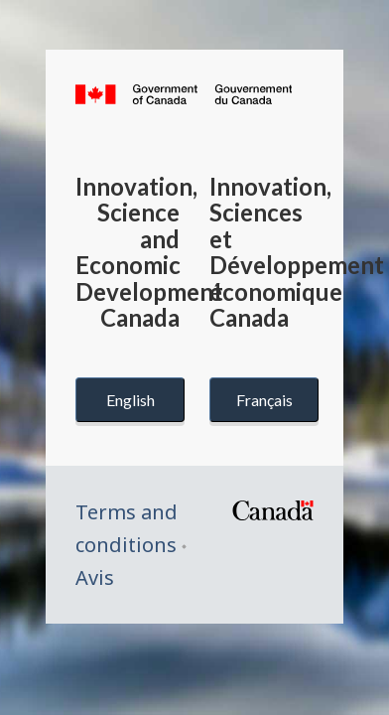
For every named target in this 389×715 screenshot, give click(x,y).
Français (264, 399)
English (130, 399)
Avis (94, 577)
